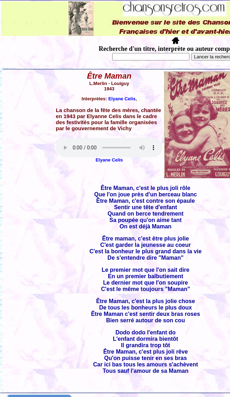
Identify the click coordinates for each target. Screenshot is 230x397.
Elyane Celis (122, 98)
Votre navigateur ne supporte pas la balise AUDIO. (109, 147)
